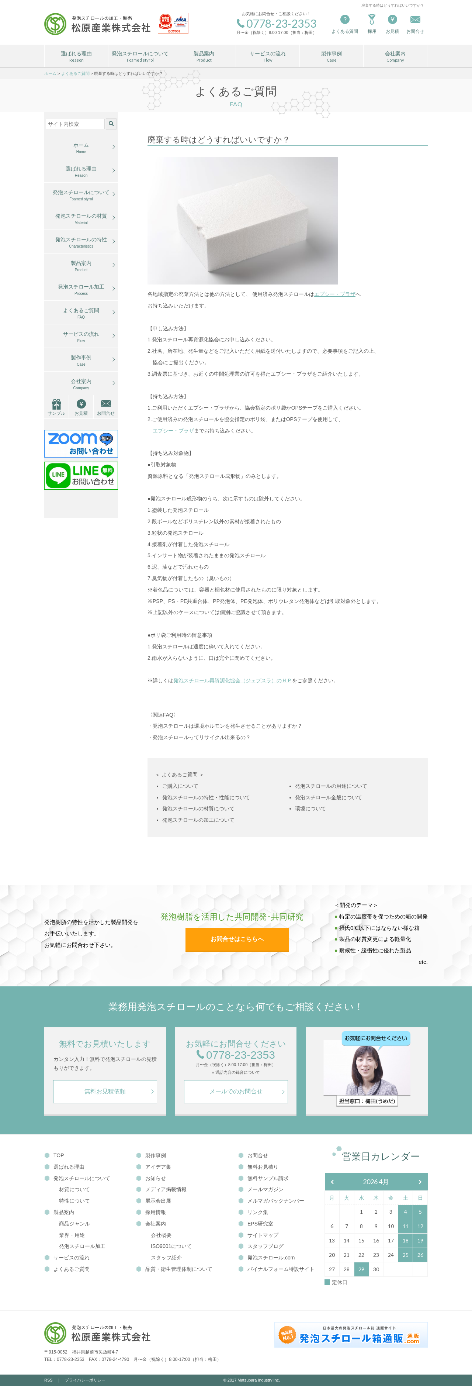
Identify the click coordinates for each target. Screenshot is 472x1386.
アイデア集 (153, 1167)
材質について (74, 1189)
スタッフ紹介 (166, 1258)
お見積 (392, 23)
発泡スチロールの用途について (331, 786)
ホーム (81, 148)
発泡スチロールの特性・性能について (206, 797)
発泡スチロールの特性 (81, 243)
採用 (371, 23)
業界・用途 (72, 1235)
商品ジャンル (74, 1224)
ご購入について (180, 786)
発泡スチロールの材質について (198, 808)
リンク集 (253, 1212)
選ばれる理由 (76, 57)
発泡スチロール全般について (328, 797)
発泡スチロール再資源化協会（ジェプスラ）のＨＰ (232, 680)
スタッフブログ (261, 1246)
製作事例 (331, 57)
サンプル (56, 413)
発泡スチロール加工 (81, 290)
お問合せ (106, 413)
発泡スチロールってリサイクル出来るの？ (202, 737)
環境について (310, 808)
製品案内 (204, 57)
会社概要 (161, 1235)
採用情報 (151, 1212)
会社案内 (395, 57)
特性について (74, 1201)
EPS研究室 (255, 1224)
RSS (48, 1380)
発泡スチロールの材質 (81, 219)
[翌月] (420, 1182)
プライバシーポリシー (85, 1380)
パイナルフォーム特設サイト (276, 1269)
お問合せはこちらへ (237, 939)
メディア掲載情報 (161, 1189)
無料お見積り (258, 1167)
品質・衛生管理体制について (174, 1269)
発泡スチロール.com (266, 1258)
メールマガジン (261, 1189)
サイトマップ (258, 1235)
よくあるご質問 (81, 313)
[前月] (332, 1182)
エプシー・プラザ (334, 294)
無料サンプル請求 (263, 1178)
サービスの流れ (267, 57)
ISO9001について (171, 1246)
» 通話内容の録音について (236, 1072)
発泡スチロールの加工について (198, 820)
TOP (54, 1155)
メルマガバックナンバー (271, 1201)
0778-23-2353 (236, 1055)
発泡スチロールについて (140, 57)
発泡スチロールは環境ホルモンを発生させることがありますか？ (227, 726)
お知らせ (151, 1178)
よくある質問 (345, 23)
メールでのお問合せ (236, 1091)
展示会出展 (153, 1201)
